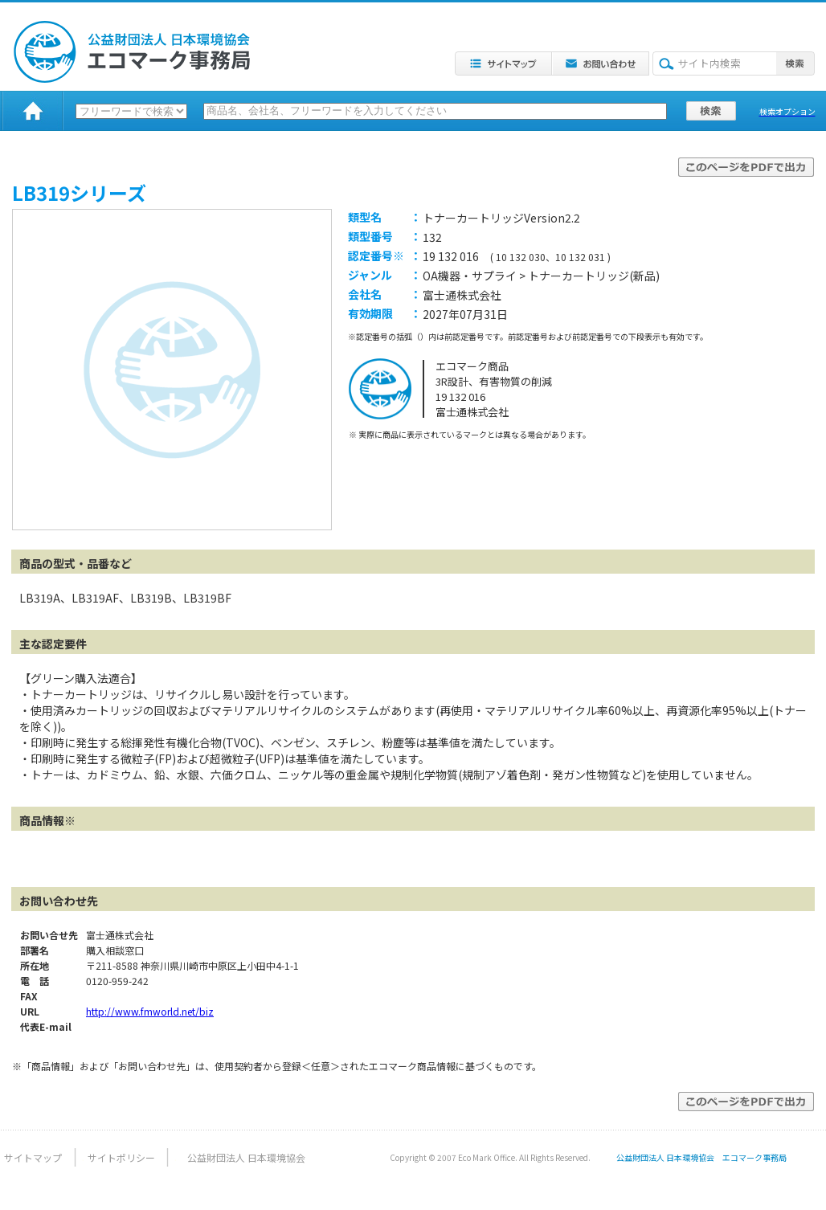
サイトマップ (33, 1157)
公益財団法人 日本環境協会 (246, 1157)
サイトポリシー (121, 1157)
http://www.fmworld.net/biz (150, 1011)
